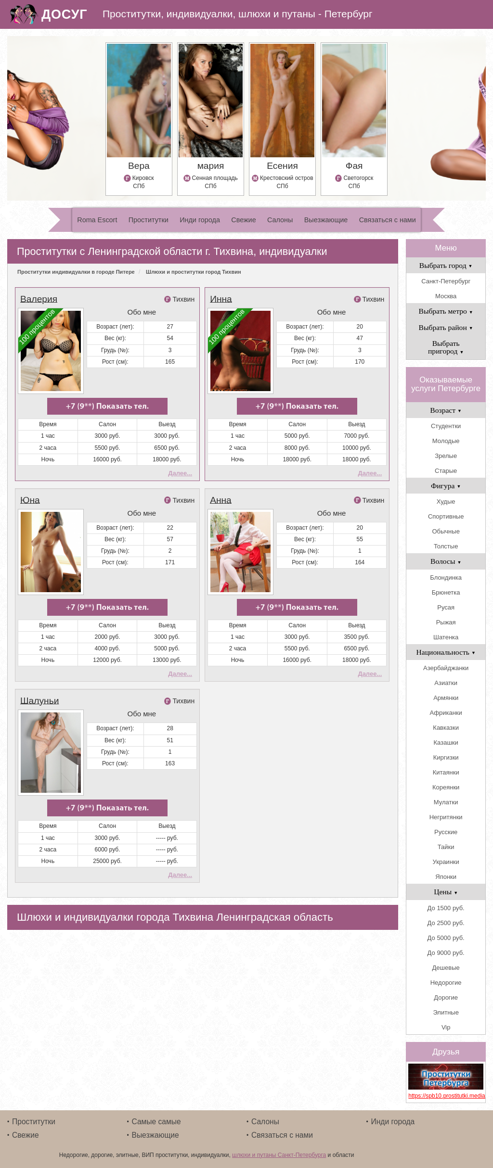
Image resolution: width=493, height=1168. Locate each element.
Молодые (446, 440)
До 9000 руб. (446, 952)
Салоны (280, 220)
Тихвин (183, 299)
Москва (445, 296)
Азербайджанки (445, 668)
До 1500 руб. (446, 908)
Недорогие (446, 982)
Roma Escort (97, 220)
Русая (445, 607)
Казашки (446, 742)
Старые (446, 470)
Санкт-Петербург (445, 281)
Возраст (446, 410)
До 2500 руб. (446, 923)
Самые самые (156, 1121)
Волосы (445, 561)
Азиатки (445, 682)
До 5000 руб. (446, 937)
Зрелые (446, 455)
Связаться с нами (387, 220)
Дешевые (446, 967)
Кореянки (445, 787)
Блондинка (446, 577)
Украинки (446, 861)
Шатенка (445, 637)
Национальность (446, 652)
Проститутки (149, 220)
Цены (446, 892)
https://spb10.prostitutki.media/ (445, 1095)
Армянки (445, 697)
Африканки (445, 712)
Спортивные (446, 516)
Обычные (445, 531)
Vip (446, 1027)
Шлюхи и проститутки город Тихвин (193, 272)
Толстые (446, 546)
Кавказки (446, 727)
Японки (445, 876)
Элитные (445, 1012)
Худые (446, 501)
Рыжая (446, 622)
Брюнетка (446, 592)
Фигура (446, 486)
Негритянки (446, 817)
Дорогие (446, 997)
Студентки (446, 426)
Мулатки (446, 802)
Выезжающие (326, 220)
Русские (445, 832)
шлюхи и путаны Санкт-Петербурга (279, 1155)
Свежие (243, 220)
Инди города (200, 220)
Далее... (180, 473)
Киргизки (446, 757)
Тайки (446, 847)
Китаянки (446, 772)
